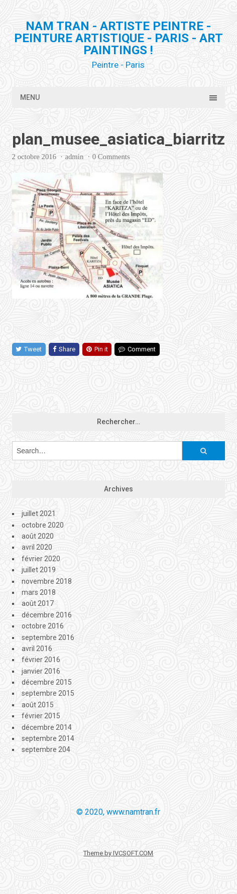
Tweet (29, 349)
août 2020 (38, 536)
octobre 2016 (43, 626)
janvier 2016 (41, 671)
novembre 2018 (47, 581)
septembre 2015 (48, 693)
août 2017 (38, 603)
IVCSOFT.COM (133, 853)
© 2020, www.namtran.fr (118, 812)
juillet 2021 (39, 513)
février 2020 (41, 559)
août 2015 (38, 705)
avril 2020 (37, 547)
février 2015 (41, 716)
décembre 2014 (47, 727)
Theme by (98, 853)
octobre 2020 (43, 525)
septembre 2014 (48, 738)
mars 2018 (39, 592)
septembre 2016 (48, 637)
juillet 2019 (39, 570)
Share (64, 349)
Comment (137, 349)
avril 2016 (37, 649)
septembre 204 (46, 749)
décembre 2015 (47, 682)
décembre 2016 (47, 615)
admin (74, 157)
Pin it (97, 349)
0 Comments (111, 157)
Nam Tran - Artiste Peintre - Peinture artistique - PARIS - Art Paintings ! (118, 38)
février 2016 (41, 660)
